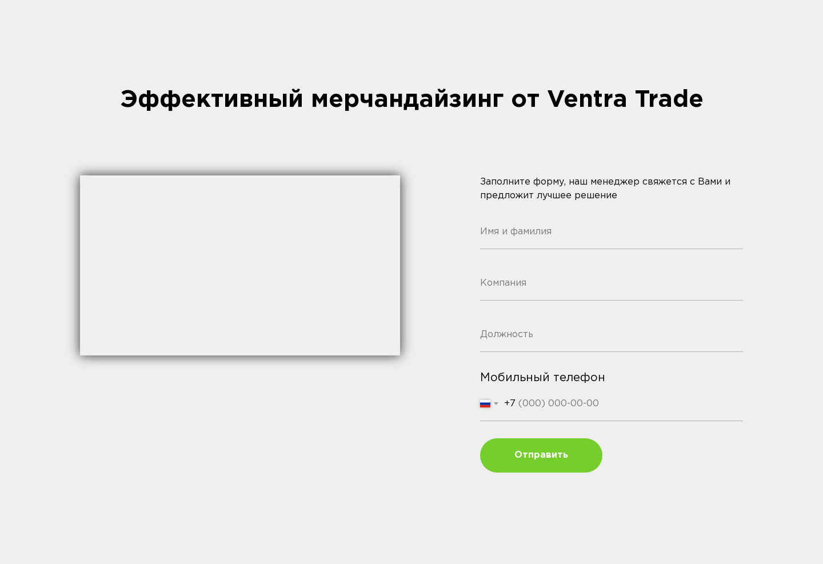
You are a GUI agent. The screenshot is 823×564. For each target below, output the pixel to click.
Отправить (541, 455)
